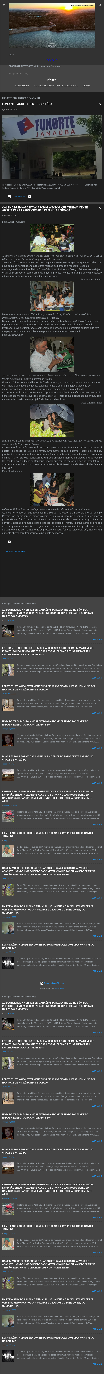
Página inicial (22, 85)
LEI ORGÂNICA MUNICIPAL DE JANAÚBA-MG (56, 85)
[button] (100, 104)
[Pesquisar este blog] (52, 73)
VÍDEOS (86, 85)
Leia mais (97, 639)
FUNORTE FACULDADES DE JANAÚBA (27, 104)
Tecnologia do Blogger (52, 983)
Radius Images (59, 989)
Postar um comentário (15, 551)
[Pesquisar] (100, 5)
